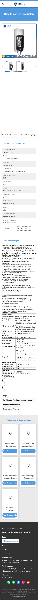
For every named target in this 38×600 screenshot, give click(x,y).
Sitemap (23, 597)
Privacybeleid (16, 597)
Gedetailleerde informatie (10, 135)
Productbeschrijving (28, 135)
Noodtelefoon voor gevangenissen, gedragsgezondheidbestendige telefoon (9, 477)
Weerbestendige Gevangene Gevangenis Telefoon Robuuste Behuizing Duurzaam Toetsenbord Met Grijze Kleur (28, 477)
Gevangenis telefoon (11, 409)
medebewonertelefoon (11, 404)
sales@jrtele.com (10, 541)
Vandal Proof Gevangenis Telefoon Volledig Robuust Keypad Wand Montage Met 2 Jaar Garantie (10, 445)
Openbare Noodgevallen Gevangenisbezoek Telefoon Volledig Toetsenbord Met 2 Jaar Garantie (10, 509)
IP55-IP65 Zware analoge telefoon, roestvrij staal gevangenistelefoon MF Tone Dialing (28, 445)
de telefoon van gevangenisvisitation (17, 400)
